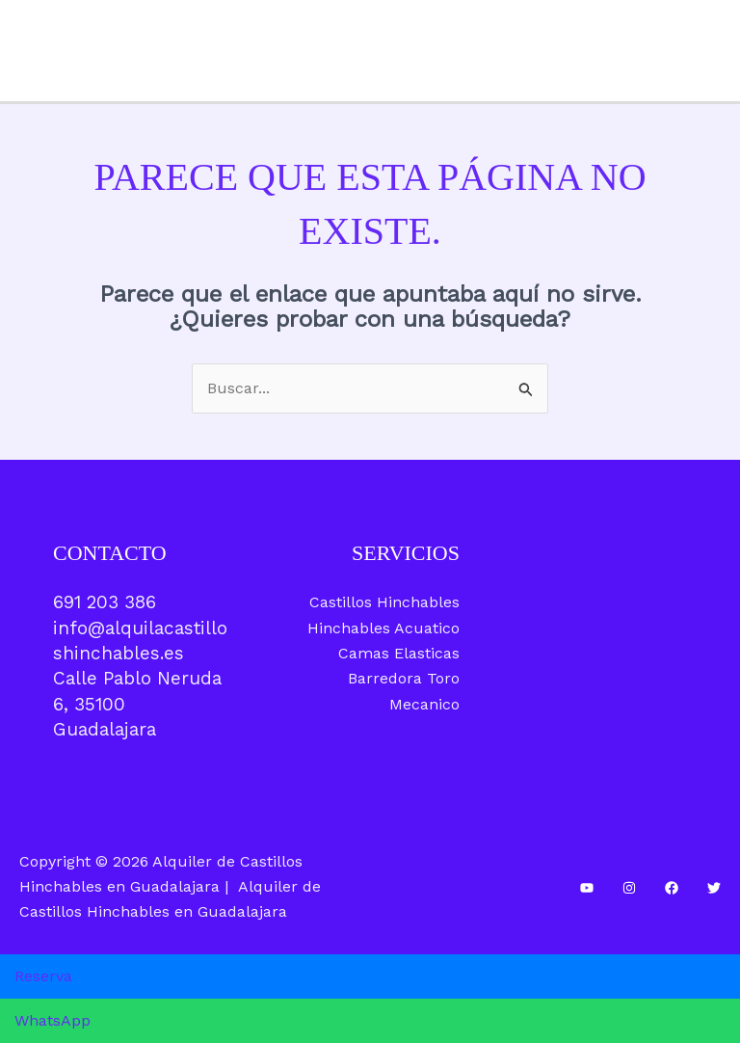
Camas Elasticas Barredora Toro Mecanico (399, 678)
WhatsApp (52, 1020)
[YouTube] (587, 888)
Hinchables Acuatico (383, 628)
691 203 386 (104, 602)
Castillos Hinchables (384, 602)
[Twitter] (714, 888)
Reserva (43, 976)
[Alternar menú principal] (719, 51)
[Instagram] (629, 888)
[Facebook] (671, 888)
